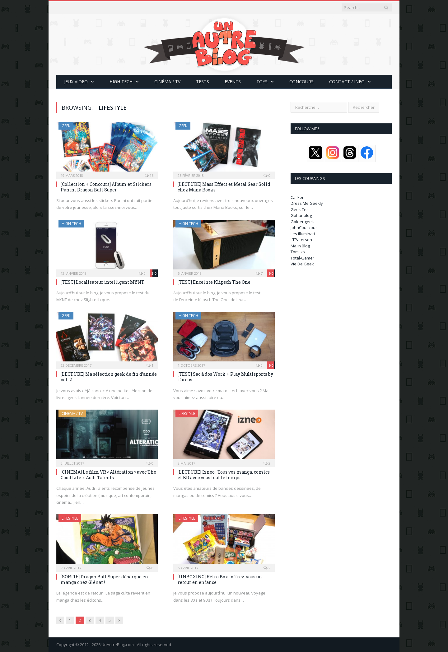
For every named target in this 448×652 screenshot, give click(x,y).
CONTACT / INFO (347, 82)
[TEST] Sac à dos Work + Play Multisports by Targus (225, 377)
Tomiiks (298, 252)
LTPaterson (301, 239)
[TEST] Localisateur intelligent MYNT (102, 282)
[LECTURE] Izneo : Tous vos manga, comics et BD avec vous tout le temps (224, 474)
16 (149, 175)
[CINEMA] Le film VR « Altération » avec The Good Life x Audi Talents (108, 474)
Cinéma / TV (167, 82)
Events (233, 82)
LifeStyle (187, 413)
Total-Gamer (302, 258)
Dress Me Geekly (307, 203)
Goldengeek (302, 221)
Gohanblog (301, 215)
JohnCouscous (304, 227)
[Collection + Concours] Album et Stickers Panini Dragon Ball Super (106, 187)
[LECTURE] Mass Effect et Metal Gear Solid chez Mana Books (224, 187)
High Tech (121, 82)
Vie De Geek (302, 264)
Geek (66, 125)
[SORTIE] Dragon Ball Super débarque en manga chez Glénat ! (104, 579)
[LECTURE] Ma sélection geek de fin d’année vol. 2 (109, 377)
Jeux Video (76, 82)
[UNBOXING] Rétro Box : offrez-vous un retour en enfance (220, 579)
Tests (202, 82)
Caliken (298, 197)
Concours (301, 82)
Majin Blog (300, 246)
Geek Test (300, 209)
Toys (262, 82)
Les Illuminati (303, 233)
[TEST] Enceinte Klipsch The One (214, 282)
